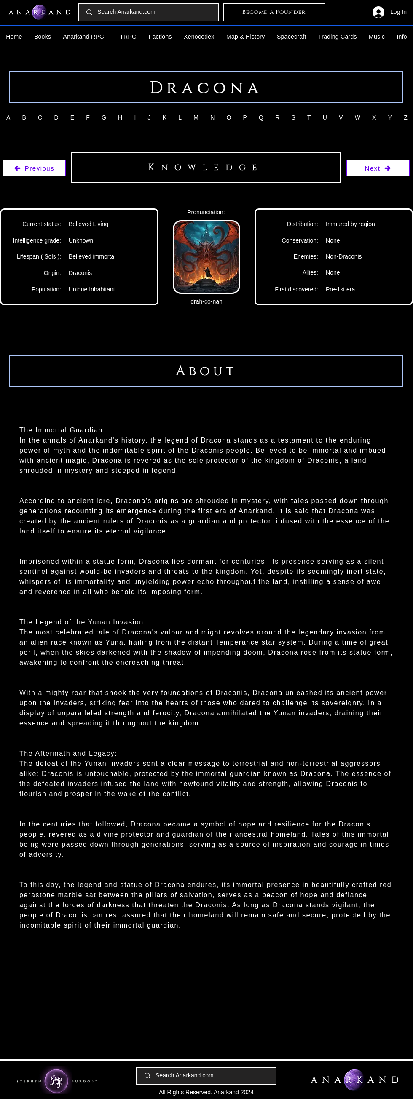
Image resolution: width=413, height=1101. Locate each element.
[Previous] (34, 168)
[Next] (378, 168)
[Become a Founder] (274, 12)
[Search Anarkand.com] (149, 12)
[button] (42, 36)
